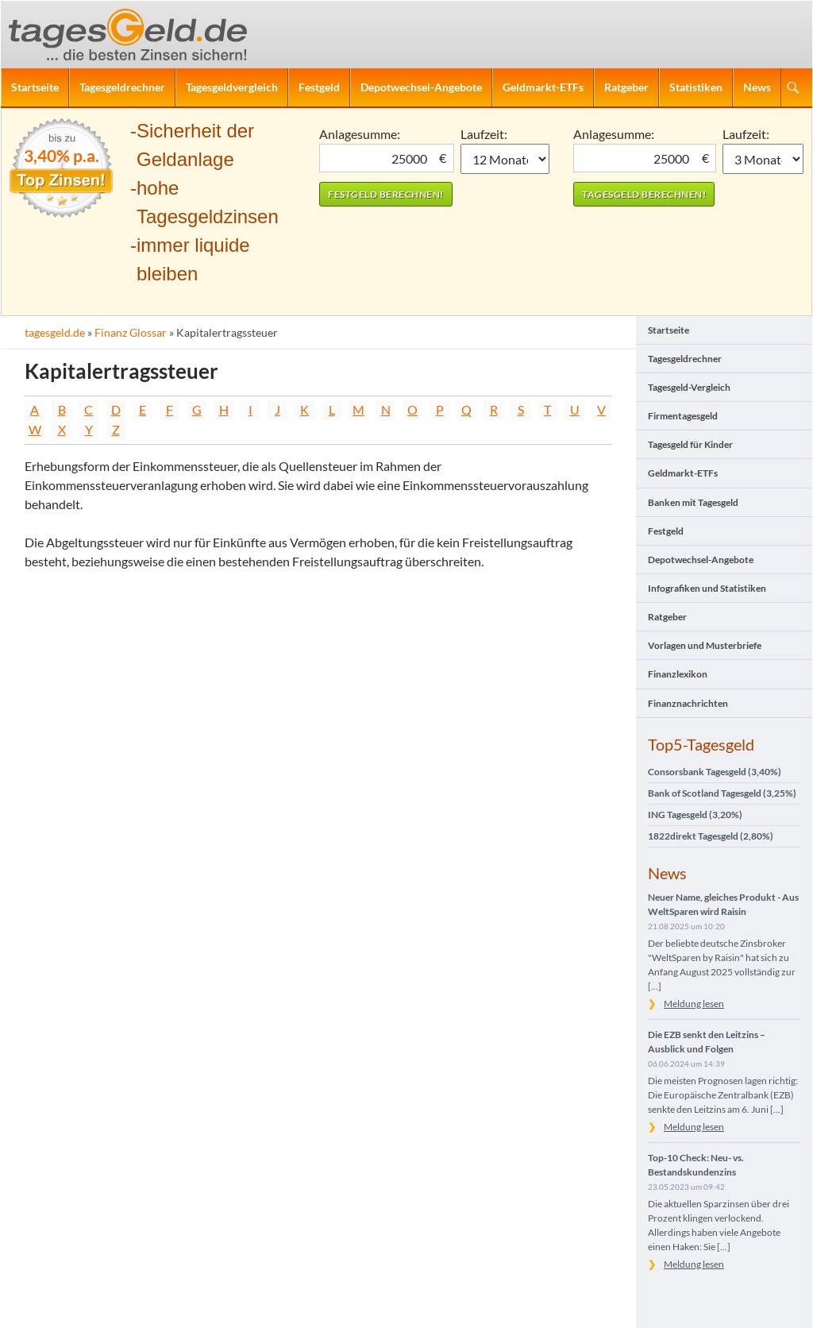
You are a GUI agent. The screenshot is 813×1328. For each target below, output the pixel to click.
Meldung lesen (694, 1004)
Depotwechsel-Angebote (421, 87)
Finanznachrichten (688, 703)
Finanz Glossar (130, 332)
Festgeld (319, 87)
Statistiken (695, 87)
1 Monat (505, 159)
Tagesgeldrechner (122, 87)
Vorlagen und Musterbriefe (704, 645)
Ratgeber (626, 87)
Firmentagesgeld (683, 416)
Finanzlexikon (677, 674)
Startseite (35, 87)
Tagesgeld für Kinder (690, 444)
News (757, 87)
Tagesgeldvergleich (232, 87)
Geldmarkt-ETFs (543, 87)
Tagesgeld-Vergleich (689, 387)
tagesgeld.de (55, 332)
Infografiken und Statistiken (707, 588)
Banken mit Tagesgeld (693, 502)
